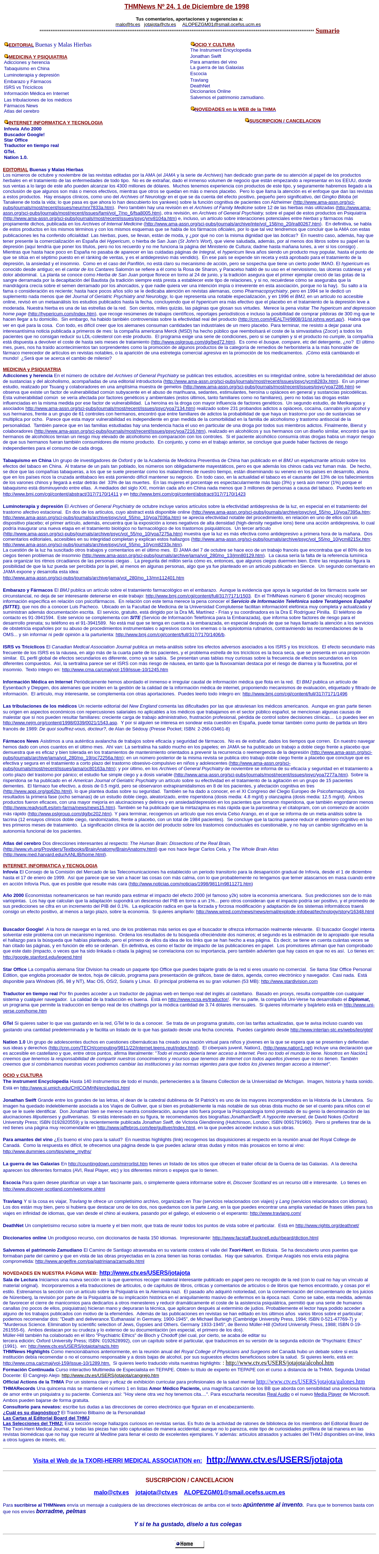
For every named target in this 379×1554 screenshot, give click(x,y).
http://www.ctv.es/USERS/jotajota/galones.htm (310, 1381)
